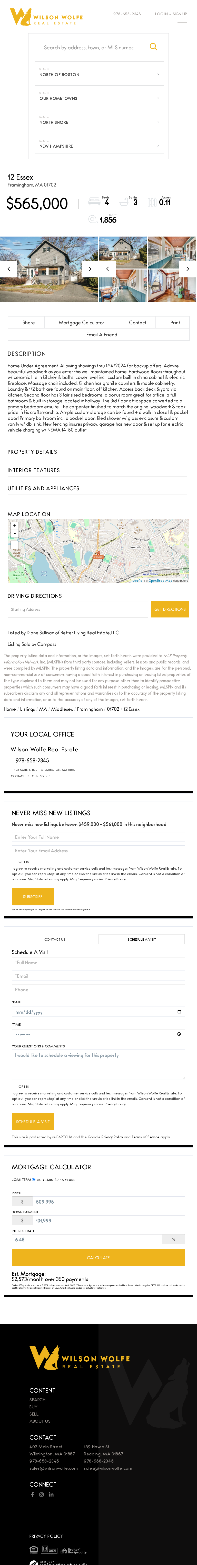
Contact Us (20, 776)
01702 (113, 708)
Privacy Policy (115, 878)
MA (43, 708)
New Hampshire (56, 146)
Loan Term (21, 1179)
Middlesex (62, 708)
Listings (27, 708)
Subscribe (33, 897)
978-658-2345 (125, 13)
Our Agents (41, 776)
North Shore (54, 122)
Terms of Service (146, 1136)
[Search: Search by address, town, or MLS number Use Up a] (89, 47)
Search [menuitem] (37, 1399)
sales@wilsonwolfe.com (53, 1468)
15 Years (65, 1179)
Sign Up (180, 13)
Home (10, 708)
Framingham (90, 708)
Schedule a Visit (141, 939)
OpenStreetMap (160, 580)
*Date (16, 1001)
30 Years (42, 1179)
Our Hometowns (58, 98)
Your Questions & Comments (38, 1046)
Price (16, 1193)
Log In (161, 13)
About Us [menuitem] (40, 1421)
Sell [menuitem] (33, 1413)
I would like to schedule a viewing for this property (98, 1064)
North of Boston (59, 74)
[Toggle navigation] (182, 23)
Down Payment (25, 1212)
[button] (154, 47)
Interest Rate (23, 1231)
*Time (16, 1024)
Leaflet (138, 580)
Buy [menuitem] (33, 1406)
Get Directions (170, 609)
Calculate (98, 1257)
